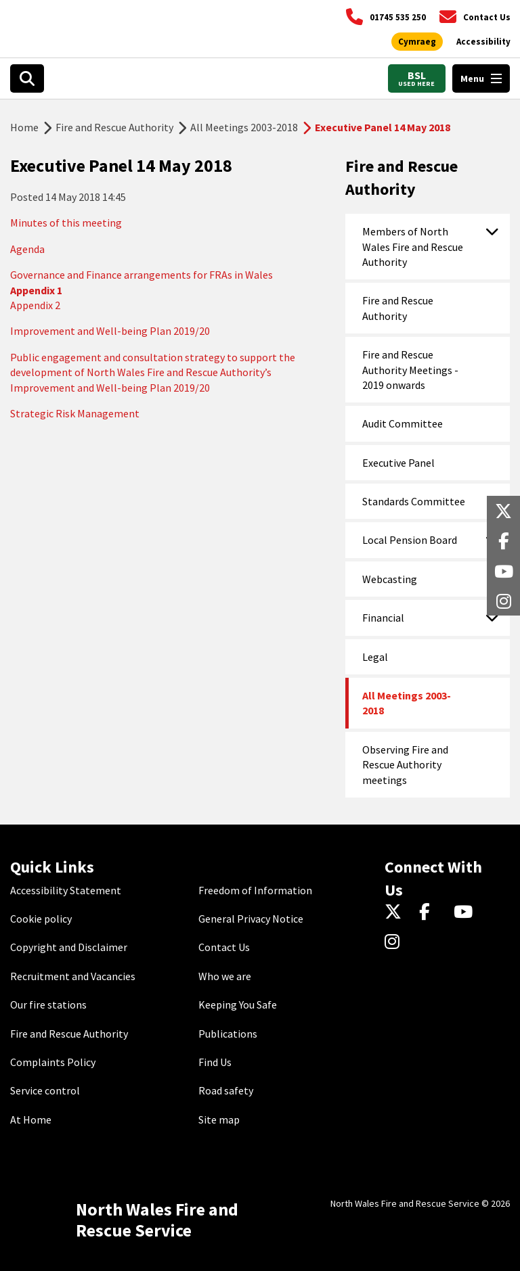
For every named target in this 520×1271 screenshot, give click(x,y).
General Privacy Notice (250, 918)
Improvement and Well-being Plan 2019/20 (110, 331)
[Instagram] (396, 942)
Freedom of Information (255, 890)
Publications (227, 1033)
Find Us (215, 1062)
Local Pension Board (409, 540)
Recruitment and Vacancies (72, 976)
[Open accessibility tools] (483, 42)
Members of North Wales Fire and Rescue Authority (412, 247)
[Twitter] (396, 912)
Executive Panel (398, 462)
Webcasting (389, 579)
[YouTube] (465, 912)
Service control (45, 1090)
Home (24, 127)
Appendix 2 (35, 305)
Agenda (27, 249)
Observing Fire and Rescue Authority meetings (405, 765)
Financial (383, 617)
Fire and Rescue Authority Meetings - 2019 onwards (410, 370)
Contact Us (224, 947)
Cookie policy (41, 918)
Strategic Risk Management (74, 413)
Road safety (225, 1090)
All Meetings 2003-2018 (244, 127)
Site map (219, 1119)
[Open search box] (27, 78)
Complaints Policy (52, 1062)
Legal (375, 657)
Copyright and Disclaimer (68, 947)
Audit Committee (402, 423)
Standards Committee (413, 501)
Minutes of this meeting (66, 222)
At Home (30, 1119)
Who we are (224, 976)
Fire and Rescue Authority (114, 127)
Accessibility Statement (65, 890)
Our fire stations (48, 1004)
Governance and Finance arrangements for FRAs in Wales (141, 274)
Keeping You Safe (237, 1004)
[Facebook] (431, 912)
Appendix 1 (36, 290)
